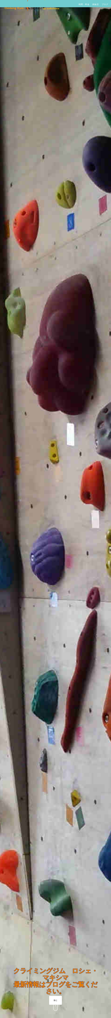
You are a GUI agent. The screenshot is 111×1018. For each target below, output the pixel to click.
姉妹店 (95, 4)
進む (55, 1000)
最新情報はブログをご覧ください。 (55, 987)
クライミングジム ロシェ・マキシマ (55, 974)
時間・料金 (84, 4)
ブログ (105, 4)
